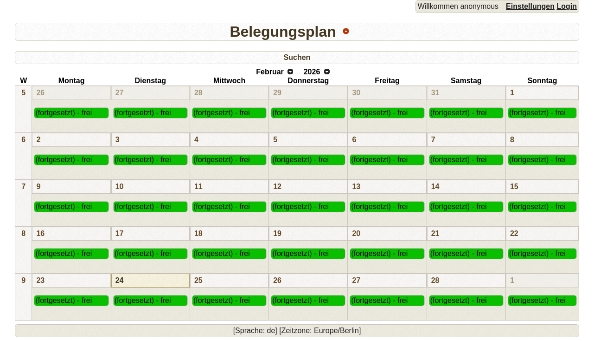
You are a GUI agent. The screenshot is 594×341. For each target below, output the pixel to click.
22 (514, 233)
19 (277, 233)
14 (435, 186)
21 (435, 233)
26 (40, 93)
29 (277, 93)
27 (119, 93)
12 (277, 186)
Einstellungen (530, 6)
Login (566, 6)
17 (119, 233)
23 (40, 280)
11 (198, 186)
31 (435, 93)
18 (198, 233)
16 (40, 233)
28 (198, 93)
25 (198, 280)
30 (356, 93)
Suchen (297, 57)
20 (356, 233)
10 (119, 186)
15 (514, 186)
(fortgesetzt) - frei (63, 113)
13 (356, 186)
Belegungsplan (283, 31)
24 (119, 280)
